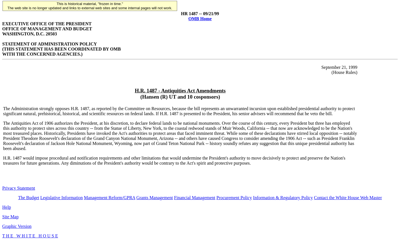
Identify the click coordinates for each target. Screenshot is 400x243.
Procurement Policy (234, 197)
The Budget (28, 197)
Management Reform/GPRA (109, 197)
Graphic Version (16, 226)
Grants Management (154, 197)
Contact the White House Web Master (348, 197)
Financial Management (194, 197)
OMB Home (200, 18)
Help (6, 207)
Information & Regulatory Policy (283, 197)
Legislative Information (61, 197)
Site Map (10, 216)
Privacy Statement (18, 188)
